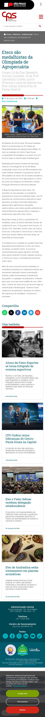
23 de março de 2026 (12, 597)
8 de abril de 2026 (11, 396)
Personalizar (22, 702)
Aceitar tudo (22, 694)
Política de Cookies (19, 686)
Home (7, 34)
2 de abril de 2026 (11, 460)
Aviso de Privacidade (29, 664)
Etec (4, 101)
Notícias (16, 34)
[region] (22, 694)
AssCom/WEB (13, 661)
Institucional (27, 34)
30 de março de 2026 (12, 528)
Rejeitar (22, 710)
